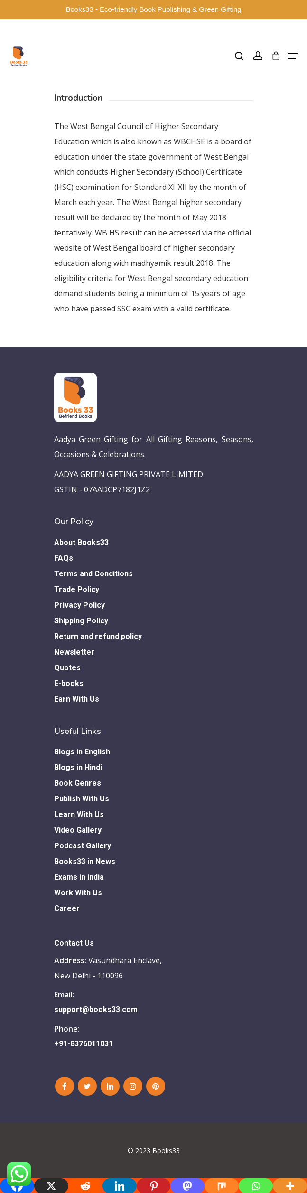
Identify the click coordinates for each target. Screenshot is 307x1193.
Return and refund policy (98, 636)
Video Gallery (78, 830)
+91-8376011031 (83, 1043)
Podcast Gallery (82, 845)
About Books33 (81, 542)
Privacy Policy (79, 605)
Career (67, 908)
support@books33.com (96, 1009)
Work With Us (78, 892)
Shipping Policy (81, 620)
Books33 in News (84, 861)
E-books (69, 683)
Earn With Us (76, 699)
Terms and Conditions (93, 573)
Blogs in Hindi (78, 767)
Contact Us (74, 943)
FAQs (63, 558)
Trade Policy (76, 589)
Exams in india (79, 877)
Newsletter (74, 652)
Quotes (67, 667)
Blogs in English (82, 751)
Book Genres (77, 783)
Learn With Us (79, 814)
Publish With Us (81, 798)
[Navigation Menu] (293, 56)
